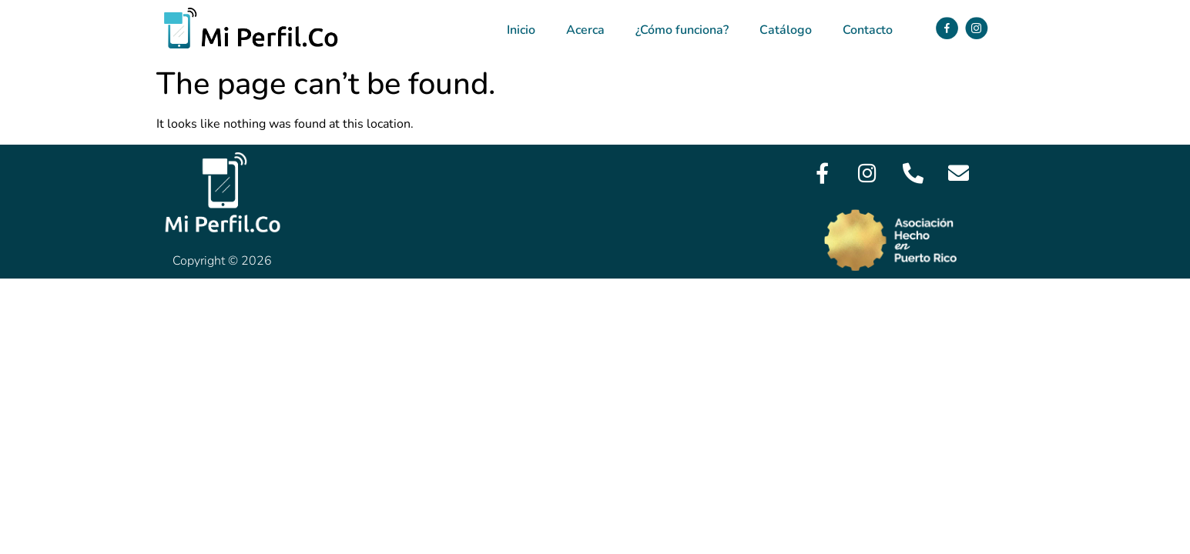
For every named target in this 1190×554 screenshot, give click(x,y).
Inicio (521, 30)
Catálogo (785, 30)
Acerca (585, 30)
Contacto (868, 30)
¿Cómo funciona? (682, 30)
